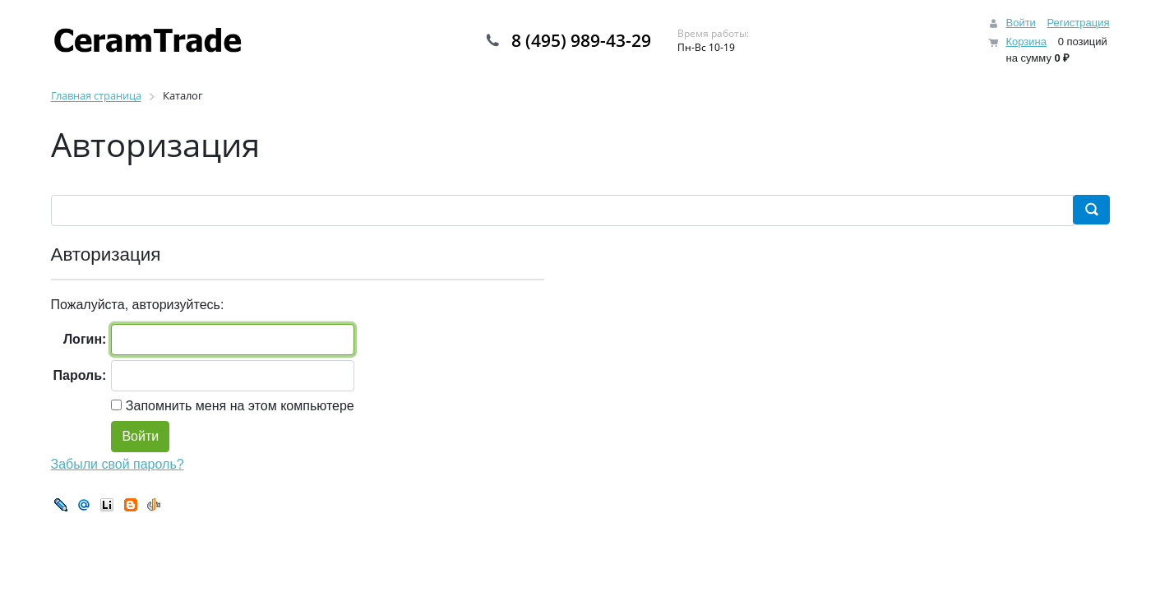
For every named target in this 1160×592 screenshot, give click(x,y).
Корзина (1026, 41)
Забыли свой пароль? (117, 464)
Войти (1020, 22)
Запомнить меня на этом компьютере (238, 406)
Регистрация (1078, 22)
